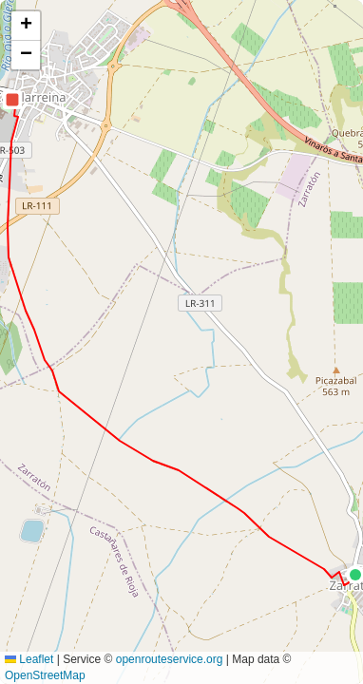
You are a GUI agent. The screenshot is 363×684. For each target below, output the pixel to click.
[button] (12, 99)
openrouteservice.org (169, 659)
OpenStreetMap (45, 675)
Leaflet (29, 659)
